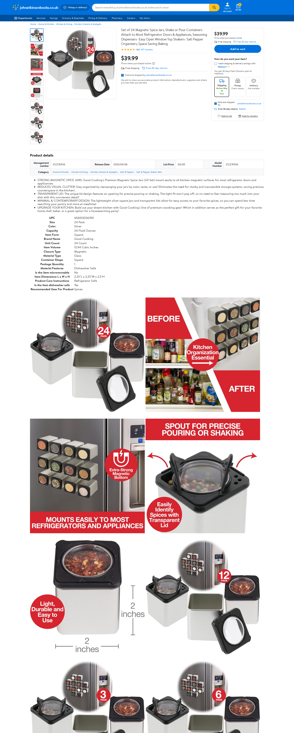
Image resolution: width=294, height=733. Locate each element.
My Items (145, 18)
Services (41, 18)
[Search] (214, 7)
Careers (131, 18)
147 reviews (147, 49)
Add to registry (248, 116)
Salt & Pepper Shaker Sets (149, 172)
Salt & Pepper (127, 172)
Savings (54, 18)
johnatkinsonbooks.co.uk (159, 75)
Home (33, 24)
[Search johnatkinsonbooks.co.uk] (150, 7)
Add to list (225, 116)
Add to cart (237, 49)
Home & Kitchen (46, 24)
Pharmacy (117, 18)
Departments (23, 18)
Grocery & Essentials (73, 18)
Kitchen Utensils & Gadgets (87, 24)
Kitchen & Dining (64, 24)
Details (242, 109)
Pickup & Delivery (97, 18)
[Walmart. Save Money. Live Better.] (35, 7)
